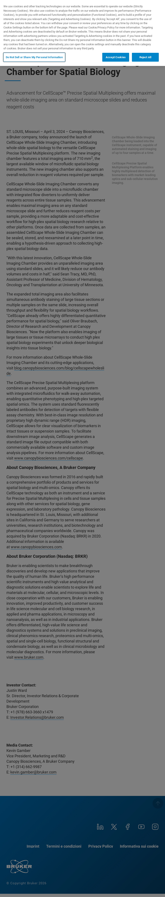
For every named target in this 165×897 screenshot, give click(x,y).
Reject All (145, 57)
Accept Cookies (116, 57)
